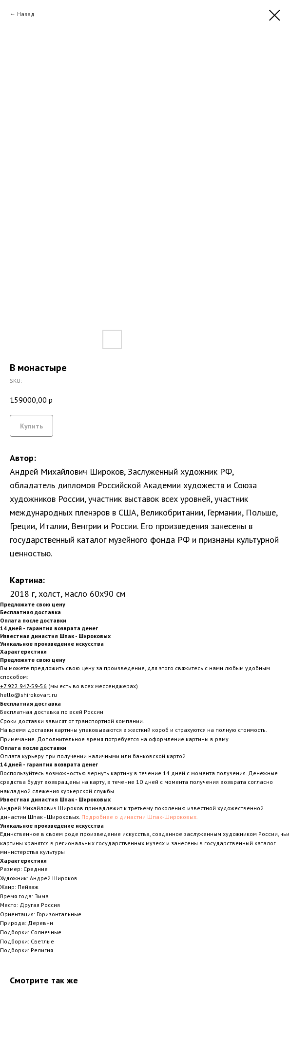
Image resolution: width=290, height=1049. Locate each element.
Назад (26, 14)
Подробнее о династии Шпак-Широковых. (139, 816)
